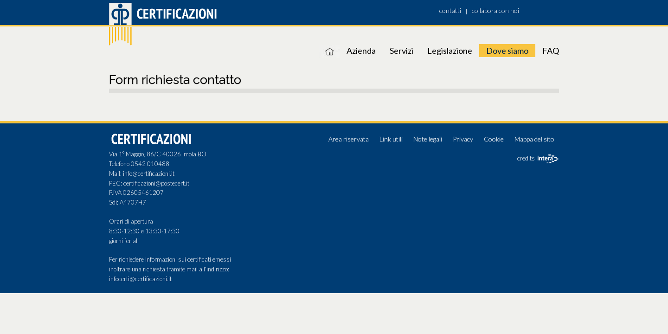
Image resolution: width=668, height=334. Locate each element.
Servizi (401, 50)
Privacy (463, 139)
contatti (450, 10)
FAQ (550, 50)
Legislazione (449, 50)
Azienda (361, 50)
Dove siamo (507, 50)
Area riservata (348, 139)
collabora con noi (495, 10)
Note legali (427, 139)
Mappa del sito (534, 139)
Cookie (494, 139)
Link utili (391, 139)
